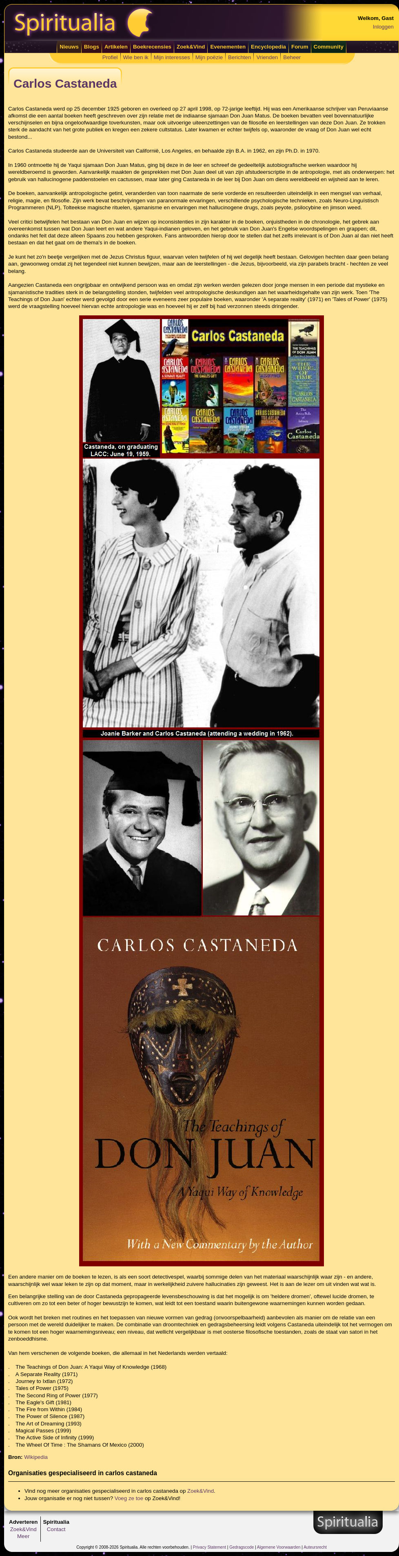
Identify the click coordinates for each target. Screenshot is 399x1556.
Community (329, 47)
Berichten (239, 57)
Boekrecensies (152, 47)
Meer (23, 1536)
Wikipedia (36, 1457)
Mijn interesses (172, 57)
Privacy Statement (209, 1547)
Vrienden (267, 57)
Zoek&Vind (191, 47)
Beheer (292, 57)
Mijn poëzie (209, 57)
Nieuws (69, 47)
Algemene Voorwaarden (279, 1547)
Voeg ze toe (129, 1498)
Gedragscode (241, 1547)
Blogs (91, 47)
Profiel (110, 57)
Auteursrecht (315, 1547)
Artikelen (116, 47)
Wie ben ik (136, 57)
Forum (299, 47)
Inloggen (383, 27)
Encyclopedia (268, 47)
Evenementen (228, 47)
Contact (56, 1529)
